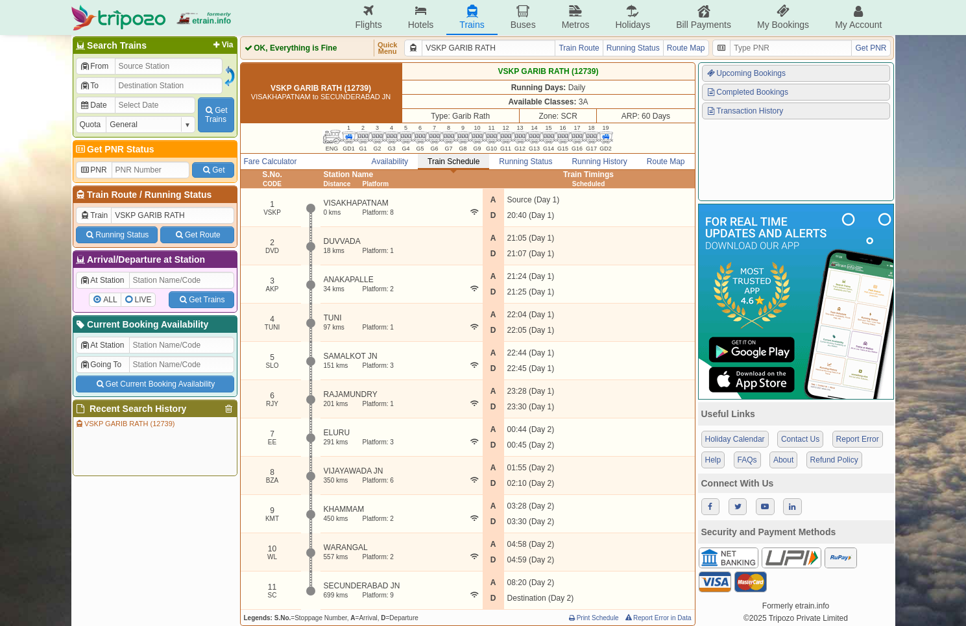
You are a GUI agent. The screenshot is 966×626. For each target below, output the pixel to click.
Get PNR (870, 48)
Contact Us (800, 439)
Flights (368, 17)
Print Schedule (593, 617)
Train (94, 215)
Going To (101, 364)
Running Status (178, 194)
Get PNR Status (114, 149)
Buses (523, 17)
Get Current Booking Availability (155, 384)
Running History (599, 161)
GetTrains (215, 115)
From (94, 66)
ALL (110, 299)
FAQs (747, 459)
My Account (858, 17)
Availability (390, 161)
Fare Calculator (270, 161)
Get (212, 170)
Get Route (197, 234)
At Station (102, 280)
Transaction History (745, 110)
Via (222, 44)
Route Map (686, 48)
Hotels (421, 17)
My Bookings (783, 17)
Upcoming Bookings (746, 73)
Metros (576, 17)
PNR (93, 170)
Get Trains (201, 299)
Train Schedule (453, 161)
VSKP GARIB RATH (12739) (125, 423)
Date (93, 105)
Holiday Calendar (735, 439)
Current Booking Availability (142, 324)
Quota (90, 124)
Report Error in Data (657, 617)
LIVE (143, 299)
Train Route (112, 194)
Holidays (632, 17)
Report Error (857, 439)
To (89, 85)
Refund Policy (834, 459)
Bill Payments (703, 17)
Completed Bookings (747, 92)
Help (713, 459)
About (783, 459)
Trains (471, 17)
